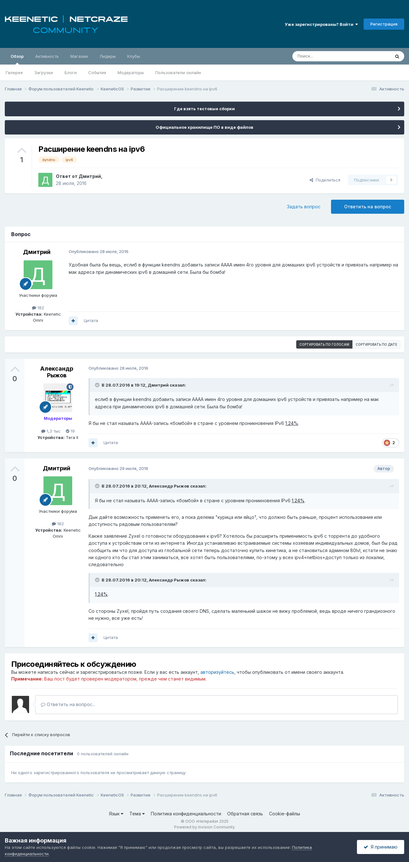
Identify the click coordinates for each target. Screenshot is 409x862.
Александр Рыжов (56, 372)
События (97, 72)
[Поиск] (326, 56)
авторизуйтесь (217, 672)
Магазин (79, 56)
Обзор (17, 59)
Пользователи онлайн (178, 72)
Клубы (133, 56)
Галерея (14, 72)
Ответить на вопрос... (68, 704)
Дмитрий (90, 176)
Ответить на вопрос (367, 206)
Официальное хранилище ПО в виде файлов (204, 127)
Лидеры (107, 56)
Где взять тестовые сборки (204, 108)
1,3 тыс (51, 431)
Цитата (91, 320)
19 (70, 431)
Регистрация (383, 24)
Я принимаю (380, 847)
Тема (137, 813)
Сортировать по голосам (324, 344)
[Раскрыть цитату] (98, 385)
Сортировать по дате (376, 344)
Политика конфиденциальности (186, 813)
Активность (47, 56)
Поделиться (325, 179)
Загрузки (43, 72)
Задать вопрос (303, 206)
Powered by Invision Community (204, 827)
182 (38, 307)
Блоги (71, 72)
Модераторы (131, 72)
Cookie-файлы (284, 813)
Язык (116, 813)
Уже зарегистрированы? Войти (321, 24)
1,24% (291, 423)
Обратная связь (245, 813)
